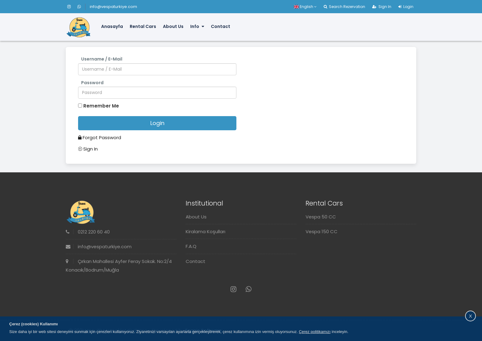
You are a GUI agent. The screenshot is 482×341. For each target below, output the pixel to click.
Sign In (381, 6)
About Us (173, 26)
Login (405, 6)
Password (92, 83)
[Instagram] (71, 7)
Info (197, 26)
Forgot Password (99, 137)
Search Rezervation (344, 6)
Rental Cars (143, 26)
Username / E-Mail (101, 59)
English (305, 6)
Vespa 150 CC (322, 231)
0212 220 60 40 (88, 232)
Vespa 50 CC (321, 217)
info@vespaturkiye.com (113, 7)
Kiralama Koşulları (205, 231)
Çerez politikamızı (314, 331)
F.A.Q (191, 246)
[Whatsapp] (79, 7)
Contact (220, 26)
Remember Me (101, 106)
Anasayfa (112, 26)
